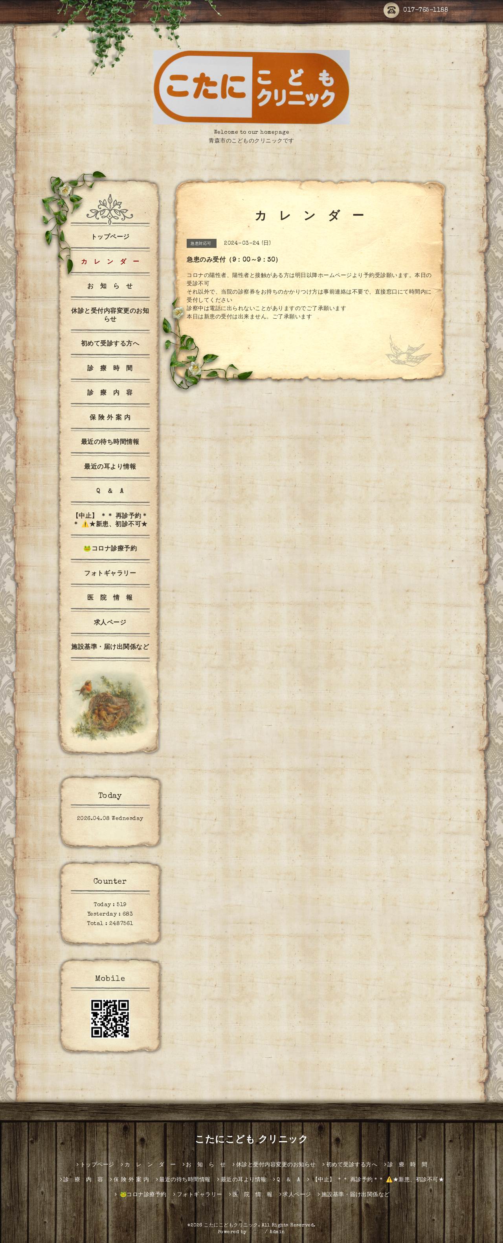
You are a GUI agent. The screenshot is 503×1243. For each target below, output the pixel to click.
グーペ (255, 1232)
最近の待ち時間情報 (110, 443)
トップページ (110, 238)
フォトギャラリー (110, 574)
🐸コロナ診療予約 (110, 549)
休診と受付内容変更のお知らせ (110, 315)
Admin (277, 1232)
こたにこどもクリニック (231, 1225)
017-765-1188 (416, 10)
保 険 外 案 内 (110, 418)
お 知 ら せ (110, 287)
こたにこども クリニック (251, 1140)
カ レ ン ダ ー (110, 262)
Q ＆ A (110, 492)
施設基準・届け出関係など (110, 648)
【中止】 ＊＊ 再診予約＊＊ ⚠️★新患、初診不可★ (110, 520)
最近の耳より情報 (110, 467)
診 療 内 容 (110, 393)
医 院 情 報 (110, 598)
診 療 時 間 (110, 369)
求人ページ (110, 623)
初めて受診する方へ (110, 344)
